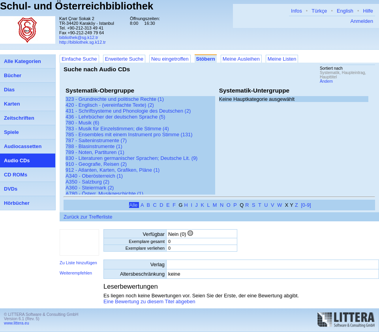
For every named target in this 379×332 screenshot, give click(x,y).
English (345, 11)
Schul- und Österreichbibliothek (76, 5)
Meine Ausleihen (241, 59)
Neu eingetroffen (169, 59)
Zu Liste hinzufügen (78, 262)
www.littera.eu (16, 323)
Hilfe (368, 11)
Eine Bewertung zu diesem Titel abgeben (149, 301)
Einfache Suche (79, 59)
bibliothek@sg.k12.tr (78, 37)
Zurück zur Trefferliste (88, 217)
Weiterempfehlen (76, 273)
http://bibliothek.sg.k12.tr (82, 42)
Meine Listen (282, 59)
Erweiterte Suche (124, 59)
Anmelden (361, 21)
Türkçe (319, 11)
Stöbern (205, 59)
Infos (296, 11)
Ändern (326, 81)
